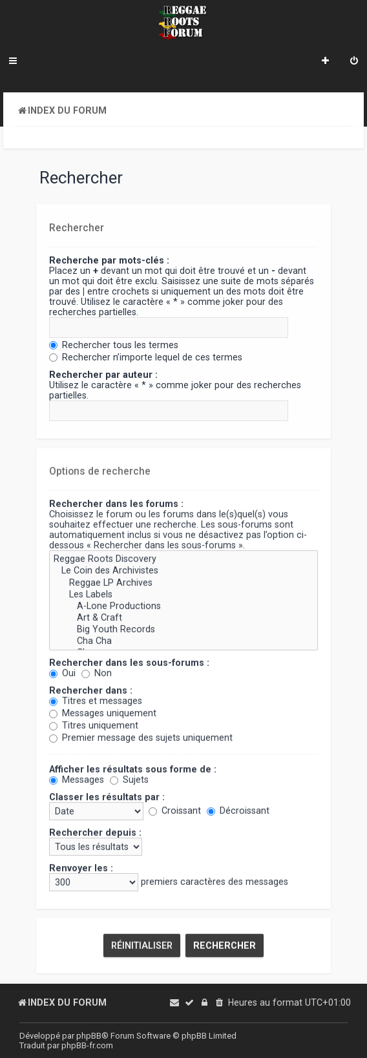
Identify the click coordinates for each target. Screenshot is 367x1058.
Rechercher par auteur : (103, 374)
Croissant (175, 810)
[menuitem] (354, 62)
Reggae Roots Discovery (183, 559)
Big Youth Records (183, 629)
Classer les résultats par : (107, 796)
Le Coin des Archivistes (183, 570)
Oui (62, 672)
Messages (76, 779)
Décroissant (238, 810)
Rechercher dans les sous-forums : (129, 662)
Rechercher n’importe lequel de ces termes (145, 356)
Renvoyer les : (81, 867)
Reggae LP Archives (183, 582)
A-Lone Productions (183, 605)
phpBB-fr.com (87, 1045)
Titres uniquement (93, 725)
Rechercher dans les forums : (116, 503)
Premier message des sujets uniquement (141, 737)
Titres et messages (95, 700)
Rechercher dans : (90, 690)
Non (96, 672)
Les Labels (183, 593)
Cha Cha (183, 641)
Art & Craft (183, 617)
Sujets (129, 779)
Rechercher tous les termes (113, 344)
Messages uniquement (102, 712)
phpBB (88, 1036)
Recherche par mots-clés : (109, 259)
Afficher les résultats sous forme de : (132, 768)
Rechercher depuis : (95, 832)
